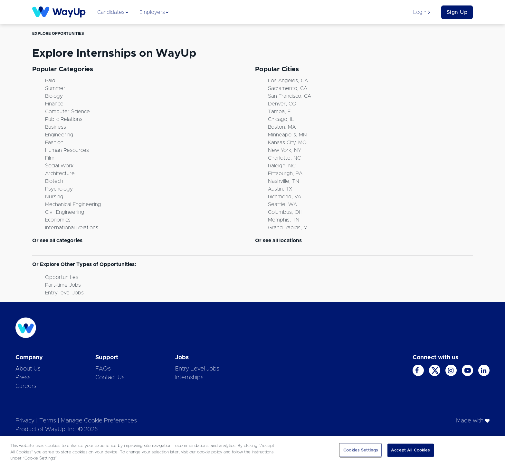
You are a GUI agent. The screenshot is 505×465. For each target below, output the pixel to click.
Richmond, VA (284, 196)
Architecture (60, 173)
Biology (54, 96)
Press (23, 378)
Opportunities (61, 277)
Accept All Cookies (410, 450)
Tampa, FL (280, 111)
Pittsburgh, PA (285, 173)
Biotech (54, 181)
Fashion (54, 142)
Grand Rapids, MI (288, 227)
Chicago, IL (281, 119)
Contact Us (110, 378)
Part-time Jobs (63, 285)
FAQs (103, 369)
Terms (47, 421)
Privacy (24, 421)
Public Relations (63, 119)
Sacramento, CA (287, 88)
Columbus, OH (285, 212)
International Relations (71, 227)
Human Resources (67, 150)
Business (55, 127)
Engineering (59, 134)
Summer (55, 88)
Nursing (54, 196)
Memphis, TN (284, 220)
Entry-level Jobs (64, 292)
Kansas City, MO (287, 142)
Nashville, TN (283, 181)
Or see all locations (278, 240)
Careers (25, 386)
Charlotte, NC (284, 158)
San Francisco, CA (289, 96)
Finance (54, 103)
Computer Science (67, 111)
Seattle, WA (282, 204)
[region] (252, 450)
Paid (50, 80)
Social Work (59, 165)
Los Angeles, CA (288, 80)
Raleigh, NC (282, 165)
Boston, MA (282, 127)
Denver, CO (282, 103)
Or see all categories (57, 240)
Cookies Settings (360, 450)
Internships (189, 378)
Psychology (59, 189)
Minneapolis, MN (287, 134)
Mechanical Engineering (73, 204)
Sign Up (457, 12)
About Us (28, 369)
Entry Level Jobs (197, 369)
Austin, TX (280, 189)
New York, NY (284, 150)
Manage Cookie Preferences (99, 421)
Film (49, 158)
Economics (58, 220)
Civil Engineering (64, 212)
